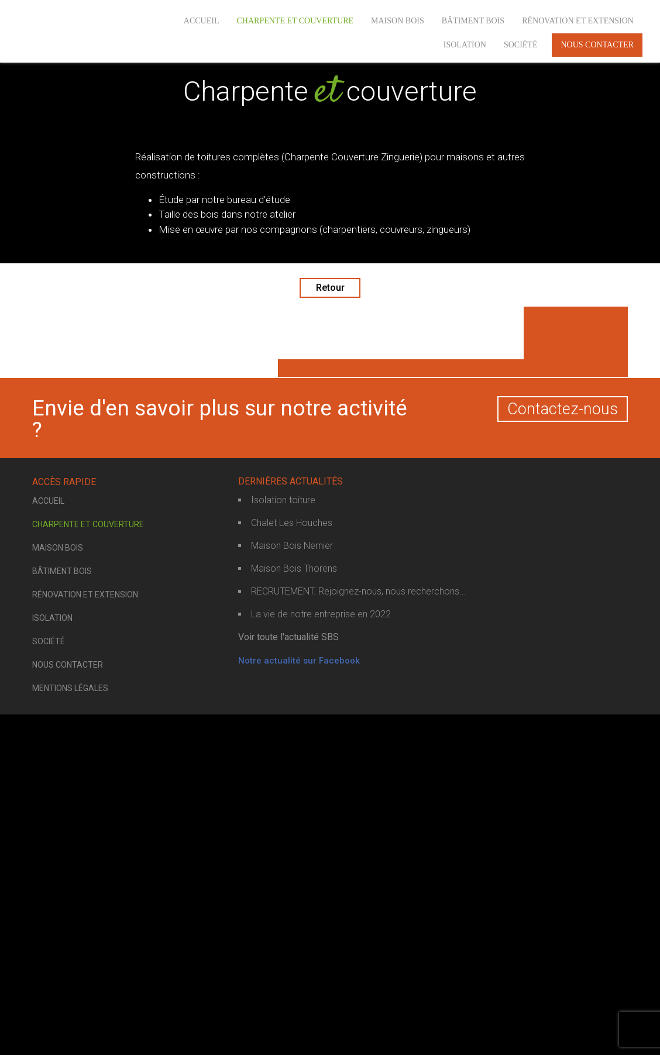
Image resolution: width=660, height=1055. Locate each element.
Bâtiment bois (473, 20)
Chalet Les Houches (291, 864)
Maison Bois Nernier (292, 887)
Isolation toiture (283, 841)
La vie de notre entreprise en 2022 (321, 955)
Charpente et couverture (294, 20)
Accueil (201, 20)
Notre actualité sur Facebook (299, 1002)
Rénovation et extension (578, 20)
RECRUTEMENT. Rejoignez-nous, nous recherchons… (358, 933)
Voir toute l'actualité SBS (288, 978)
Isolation (465, 44)
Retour (330, 287)
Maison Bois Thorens (294, 910)
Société (521, 44)
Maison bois (397, 20)
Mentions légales (70, 1030)
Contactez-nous (562, 750)
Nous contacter (597, 44)
